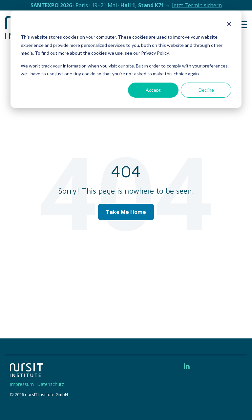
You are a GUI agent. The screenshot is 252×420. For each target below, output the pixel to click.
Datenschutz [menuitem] (50, 384)
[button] (242, 24)
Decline (206, 90)
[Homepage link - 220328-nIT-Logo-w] (26, 373)
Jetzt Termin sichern (197, 5)
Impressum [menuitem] (22, 384)
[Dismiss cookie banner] (229, 25)
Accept (153, 90)
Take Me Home (126, 212)
